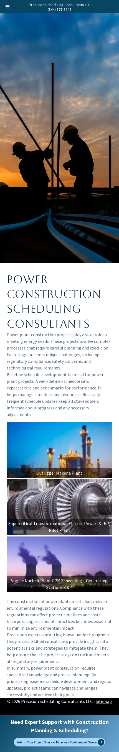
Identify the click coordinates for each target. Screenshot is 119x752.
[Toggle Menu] (7, 6)
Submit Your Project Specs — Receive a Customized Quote (60, 742)
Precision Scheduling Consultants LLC (59, 4)
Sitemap (104, 701)
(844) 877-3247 (59, 9)
